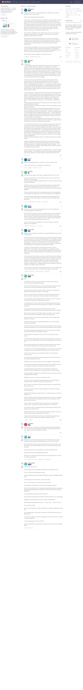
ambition (32, 351)
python (67, 17)
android (67, 12)
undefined (27, 71)
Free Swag (67, 54)
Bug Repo (77, 52)
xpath (29, 685)
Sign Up (77, 2)
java (71, 10)
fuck (67, 10)
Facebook (77, 57)
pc (35, 288)
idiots (35, 601)
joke (79, 14)
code (73, 8)
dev (71, 12)
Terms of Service (77, 62)
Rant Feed (15, 2)
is (76, 12)
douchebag (40, 601)
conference (35, 218)
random (26, 552)
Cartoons (77, 54)
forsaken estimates (32, 260)
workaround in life (39, 351)
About (66, 49)
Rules (76, 49)
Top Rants (22, 2)
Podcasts (77, 55)
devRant (67, 61)
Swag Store (68, 52)
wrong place (46, 351)
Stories (28, 2)
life (76, 14)
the (74, 12)
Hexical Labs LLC (77, 61)
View (81, 20)
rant (25, 203)
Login (71, 2)
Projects (77, 50)
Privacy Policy (68, 62)
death (30, 552)
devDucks (67, 55)
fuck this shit (30, 601)
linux (70, 8)
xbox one (32, 288)
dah (28, 203)
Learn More (4, 36)
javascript (68, 14)
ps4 (41, 288)
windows (78, 8)
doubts (38, 260)
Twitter (76, 58)
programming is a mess (35, 71)
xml (32, 685)
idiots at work (47, 601)
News (66, 50)
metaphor (30, 218)
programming (79, 10)
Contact (67, 57)
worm (40, 218)
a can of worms (44, 260)
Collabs (33, 2)
